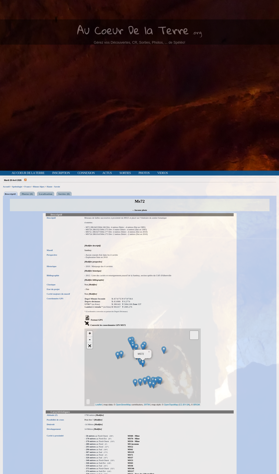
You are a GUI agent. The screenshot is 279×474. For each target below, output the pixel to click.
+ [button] (90, 334)
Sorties (125, 173)
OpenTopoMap (171, 404)
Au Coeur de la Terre (28, 173)
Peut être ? (88, 420)
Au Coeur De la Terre (133, 30)
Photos (144, 173)
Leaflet (99, 404)
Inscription (61, 173)
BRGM (196, 404)
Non (86, 284)
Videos (162, 173)
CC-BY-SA (184, 404)
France (27, 186)
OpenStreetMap (123, 404)
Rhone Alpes (39, 186)
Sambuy (87, 250)
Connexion (86, 173)
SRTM (147, 404)
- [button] (89, 340)
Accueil (6, 186)
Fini (87, 289)
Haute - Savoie (53, 186)
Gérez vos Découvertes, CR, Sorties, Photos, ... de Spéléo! (139, 42)
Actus (107, 173)
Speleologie (17, 186)
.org (197, 32)
